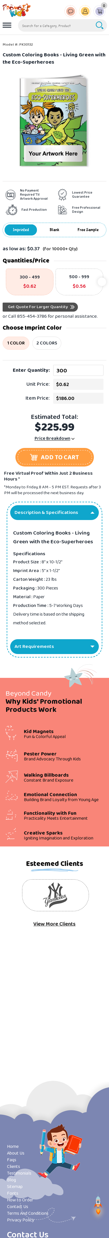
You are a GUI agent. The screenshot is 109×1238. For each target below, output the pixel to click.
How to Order (20, 1200)
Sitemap (15, 1186)
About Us (15, 1153)
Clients (13, 1166)
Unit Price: (38, 384)
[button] (54, 457)
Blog (11, 1180)
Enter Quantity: (31, 370)
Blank (54, 230)
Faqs (11, 1160)
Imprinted (21, 230)
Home (13, 1146)
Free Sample (88, 230)
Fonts (12, 1193)
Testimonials (19, 1173)
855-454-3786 (32, 316)
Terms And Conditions (28, 1213)
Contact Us (17, 1206)
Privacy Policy (20, 1220)
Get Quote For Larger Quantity (38, 306)
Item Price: (37, 398)
